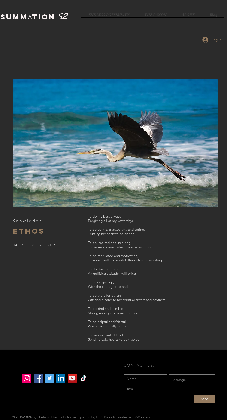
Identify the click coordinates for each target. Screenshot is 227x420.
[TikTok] (83, 378)
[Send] (204, 399)
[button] (115, 143)
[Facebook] (38, 378)
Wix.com (143, 417)
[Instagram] (26, 378)
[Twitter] (49, 378)
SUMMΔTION (27, 16)
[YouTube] (72, 378)
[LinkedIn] (60, 378)
